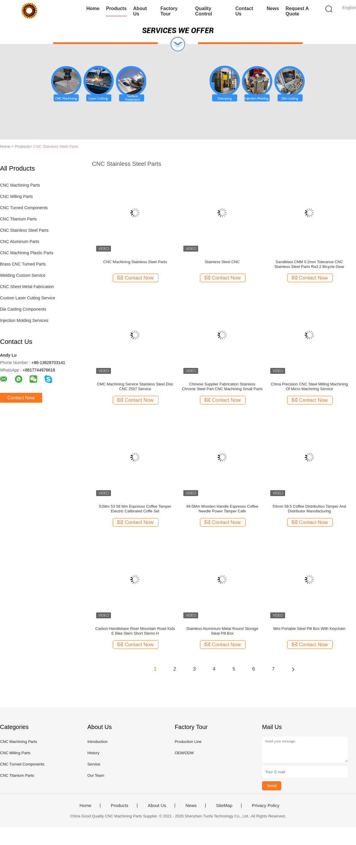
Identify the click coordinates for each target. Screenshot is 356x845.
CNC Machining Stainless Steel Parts (135, 262)
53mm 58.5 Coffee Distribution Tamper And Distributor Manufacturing (309, 508)
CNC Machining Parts (20, 185)
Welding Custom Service (22, 275)
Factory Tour (169, 11)
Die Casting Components (23, 309)
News (273, 8)
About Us (140, 11)
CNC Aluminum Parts (19, 241)
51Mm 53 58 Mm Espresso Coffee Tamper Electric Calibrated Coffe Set (135, 508)
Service (93, 764)
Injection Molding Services (24, 320)
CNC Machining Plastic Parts (26, 252)
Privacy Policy (265, 805)
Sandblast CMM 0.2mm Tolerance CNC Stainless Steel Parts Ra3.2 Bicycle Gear (309, 264)
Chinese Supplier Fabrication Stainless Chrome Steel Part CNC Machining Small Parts (222, 386)
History (93, 753)
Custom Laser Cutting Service (27, 298)
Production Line (188, 741)
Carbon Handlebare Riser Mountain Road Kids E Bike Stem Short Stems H (135, 631)
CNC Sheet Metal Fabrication (27, 286)
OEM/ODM (184, 753)
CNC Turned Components (24, 207)
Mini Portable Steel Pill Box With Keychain (309, 628)
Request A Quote (297, 11)
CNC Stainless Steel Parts (55, 146)
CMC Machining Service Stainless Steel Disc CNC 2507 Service (135, 386)
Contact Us (244, 11)
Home (92, 8)
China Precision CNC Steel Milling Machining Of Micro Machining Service (309, 386)
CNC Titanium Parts (18, 219)
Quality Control (203, 11)
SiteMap (224, 805)
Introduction (97, 741)
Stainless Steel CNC (222, 262)
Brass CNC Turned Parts (23, 264)
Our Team (95, 775)
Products (116, 8)
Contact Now (21, 397)
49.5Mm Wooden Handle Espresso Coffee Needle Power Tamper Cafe (222, 508)
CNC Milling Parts (16, 196)
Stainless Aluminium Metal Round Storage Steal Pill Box (222, 631)
